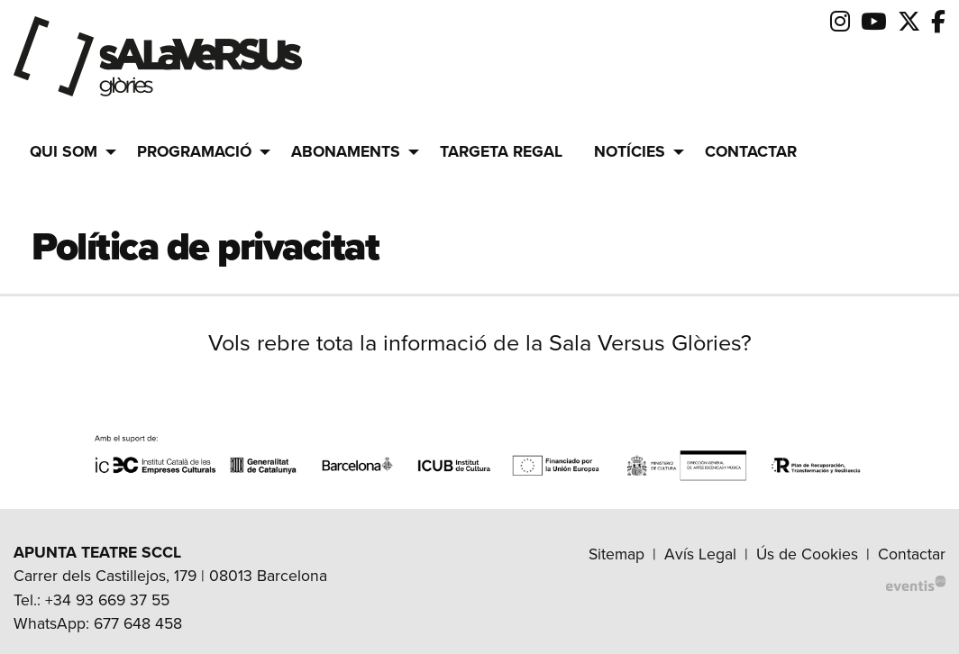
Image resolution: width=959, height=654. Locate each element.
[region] (479, 463)
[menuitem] (840, 22)
